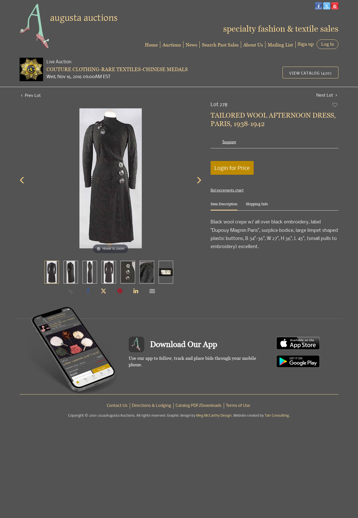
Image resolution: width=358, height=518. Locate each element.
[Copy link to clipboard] (71, 291)
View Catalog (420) (310, 73)
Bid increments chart (227, 190)
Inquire (229, 142)
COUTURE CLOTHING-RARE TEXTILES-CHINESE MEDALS (117, 69)
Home (151, 44)
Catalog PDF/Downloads (199, 405)
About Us (253, 44)
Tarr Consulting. (277, 415)
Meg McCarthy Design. (214, 415)
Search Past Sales (220, 44)
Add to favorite (335, 104)
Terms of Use (238, 405)
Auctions (171, 44)
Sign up (306, 44)
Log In (327, 44)
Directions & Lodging (151, 405)
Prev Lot (31, 95)
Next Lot (326, 95)
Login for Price (232, 168)
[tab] (224, 206)
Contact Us (117, 405)
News (191, 44)
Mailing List (280, 44)
